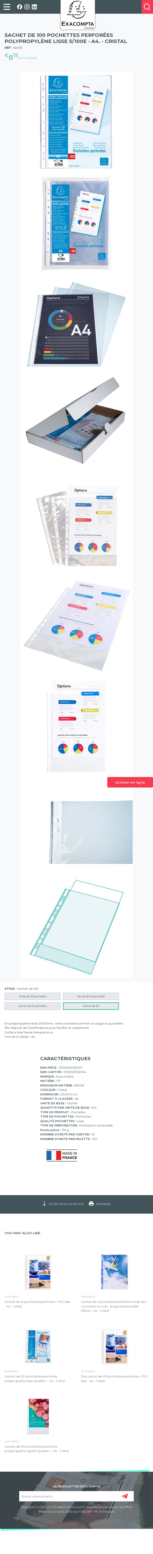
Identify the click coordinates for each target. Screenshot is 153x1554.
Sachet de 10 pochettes (91, 996)
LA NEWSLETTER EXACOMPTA (76, 1486)
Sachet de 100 (91, 1006)
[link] (7, 7)
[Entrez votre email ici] (76, 1496)
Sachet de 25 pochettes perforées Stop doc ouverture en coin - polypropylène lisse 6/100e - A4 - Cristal (114, 1306)
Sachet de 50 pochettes (33, 1006)
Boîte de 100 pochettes (32, 996)
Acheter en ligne (130, 782)
